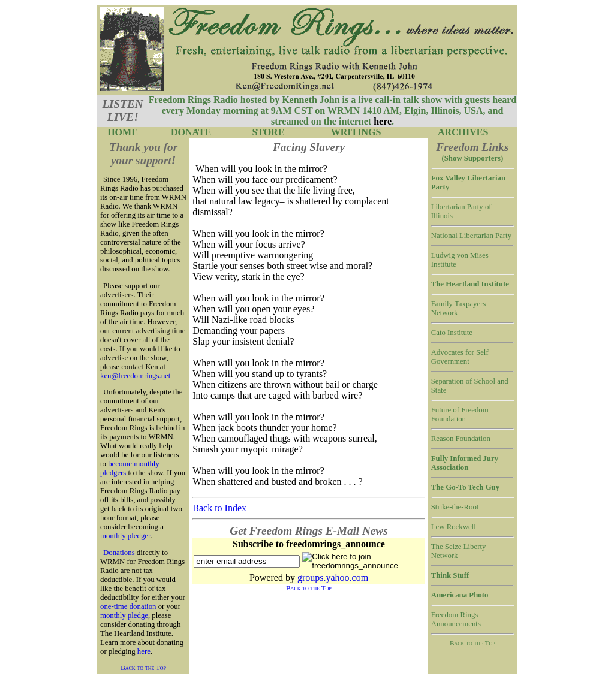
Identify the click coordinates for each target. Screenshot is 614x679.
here (144, 651)
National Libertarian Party (471, 235)
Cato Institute (451, 332)
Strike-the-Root (455, 507)
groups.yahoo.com (332, 577)
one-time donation (128, 606)
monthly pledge (124, 615)
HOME (122, 132)
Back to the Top (143, 667)
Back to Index (219, 508)
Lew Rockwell (453, 527)
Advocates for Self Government (460, 357)
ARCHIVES (463, 132)
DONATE (191, 132)
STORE (268, 132)
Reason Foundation (460, 438)
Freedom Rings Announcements (456, 619)
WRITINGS (356, 132)
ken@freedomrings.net (135, 376)
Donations (119, 552)
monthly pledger (125, 536)
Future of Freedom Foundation (460, 414)
